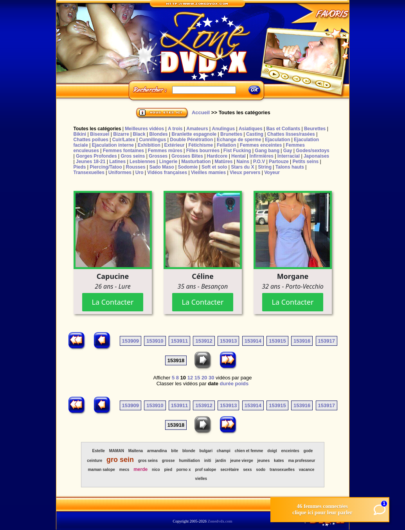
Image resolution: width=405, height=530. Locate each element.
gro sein (120, 460)
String (265, 167)
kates (279, 460)
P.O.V (259, 161)
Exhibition (149, 145)
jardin (220, 460)
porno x (183, 469)
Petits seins (305, 161)
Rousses (136, 167)
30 (211, 378)
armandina (157, 451)
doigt (272, 451)
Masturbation (196, 161)
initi (207, 460)
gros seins (148, 460)
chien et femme (249, 451)
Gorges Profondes (96, 156)
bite (174, 451)
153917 (326, 341)
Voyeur (272, 172)
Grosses (158, 156)
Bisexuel (99, 134)
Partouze (279, 161)
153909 (130, 341)
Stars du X (242, 167)
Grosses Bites (187, 156)
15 (197, 378)
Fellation (226, 145)
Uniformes (119, 172)
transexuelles (282, 469)
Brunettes (231, 134)
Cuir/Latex (123, 139)
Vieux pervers (245, 172)
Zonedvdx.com (219, 521)
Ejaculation (277, 139)
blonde (188, 451)
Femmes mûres (165, 150)
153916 (301, 341)
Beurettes (315, 128)
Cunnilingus (152, 139)
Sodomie (188, 167)
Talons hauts (289, 167)
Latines (117, 161)
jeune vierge (241, 460)
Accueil (201, 112)
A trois (175, 128)
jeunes (263, 460)
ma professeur (301, 460)
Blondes (158, 134)
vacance (306, 469)
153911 (179, 341)
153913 (228, 341)
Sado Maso (161, 167)
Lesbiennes (142, 161)
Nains (242, 161)
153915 (277, 341)
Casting (254, 134)
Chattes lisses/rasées (291, 134)
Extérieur (174, 145)
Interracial (288, 156)
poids (242, 383)
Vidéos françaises (167, 172)
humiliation (189, 460)
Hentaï (238, 156)
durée (227, 383)
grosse (168, 460)
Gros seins (133, 156)
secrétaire (229, 469)
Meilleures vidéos (144, 128)
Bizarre (121, 134)
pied (168, 469)
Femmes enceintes (261, 145)
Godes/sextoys (312, 150)
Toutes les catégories (97, 128)
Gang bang (267, 150)
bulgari (206, 451)
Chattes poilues (91, 139)
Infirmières (262, 156)
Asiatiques (251, 128)
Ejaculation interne (113, 145)
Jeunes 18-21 (90, 161)
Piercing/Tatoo (106, 167)
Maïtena (135, 451)
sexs (247, 469)
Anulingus (223, 128)
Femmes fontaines (123, 150)
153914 (253, 341)
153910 (154, 341)
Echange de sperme (239, 139)
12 (190, 378)
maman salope (101, 469)
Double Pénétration (191, 139)
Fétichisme (200, 145)
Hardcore (217, 156)
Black (139, 134)
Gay (287, 150)
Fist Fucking (237, 150)
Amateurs (197, 128)
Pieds (80, 167)
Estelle (98, 451)
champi (223, 451)
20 (204, 378)
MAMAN (116, 451)
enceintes (290, 451)
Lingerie (168, 161)
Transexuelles (89, 172)
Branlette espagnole (194, 134)
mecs (124, 469)
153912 (203, 341)
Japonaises (316, 156)
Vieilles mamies (208, 172)
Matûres (223, 161)
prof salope (205, 469)
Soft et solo (214, 167)
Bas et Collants (283, 128)
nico (156, 469)
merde (140, 469)
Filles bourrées (203, 150)
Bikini (80, 134)
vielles (201, 478)
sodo (260, 469)
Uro (139, 172)
